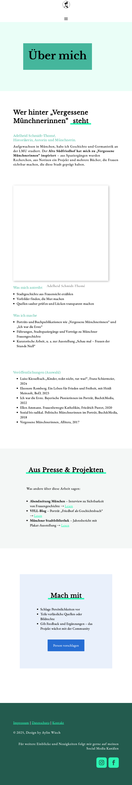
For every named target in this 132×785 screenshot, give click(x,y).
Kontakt (58, 722)
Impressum (21, 722)
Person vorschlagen (66, 645)
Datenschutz (41, 722)
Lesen (69, 506)
